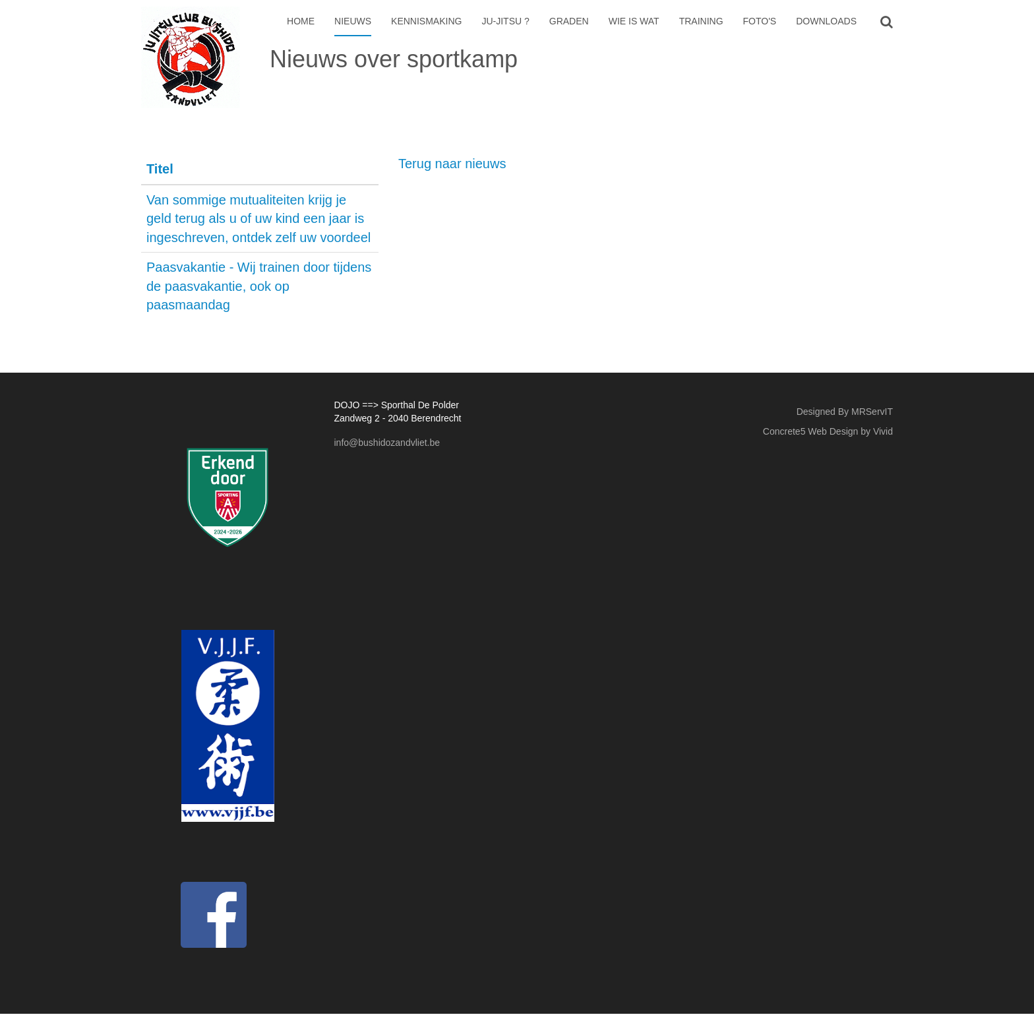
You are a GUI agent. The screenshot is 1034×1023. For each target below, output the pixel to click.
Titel (159, 169)
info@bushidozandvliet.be (387, 442)
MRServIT (872, 411)
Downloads (826, 21)
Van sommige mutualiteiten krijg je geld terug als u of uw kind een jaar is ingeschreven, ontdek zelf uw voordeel (258, 219)
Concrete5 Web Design (810, 431)
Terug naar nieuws (452, 163)
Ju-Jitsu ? (505, 21)
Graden (569, 21)
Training (701, 21)
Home (301, 21)
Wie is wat (634, 21)
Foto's (760, 21)
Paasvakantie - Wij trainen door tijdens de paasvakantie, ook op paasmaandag (258, 286)
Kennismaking (426, 21)
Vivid (883, 431)
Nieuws (352, 21)
